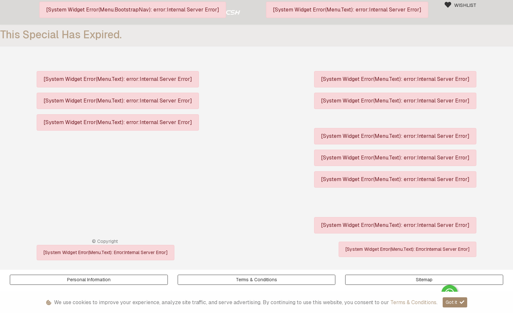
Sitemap (424, 280)
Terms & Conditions (256, 280)
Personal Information (89, 280)
